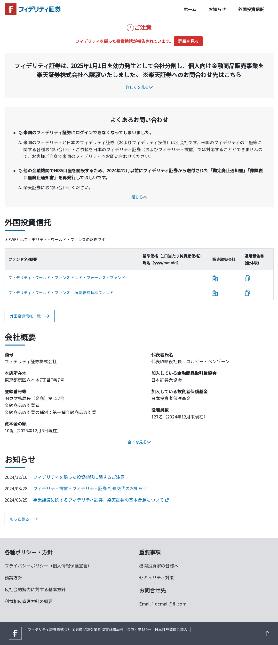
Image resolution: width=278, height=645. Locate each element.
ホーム (189, 9)
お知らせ (217, 9)
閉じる (139, 197)
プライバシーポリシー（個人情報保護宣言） (48, 565)
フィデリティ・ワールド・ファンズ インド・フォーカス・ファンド (66, 277)
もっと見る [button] (24, 519)
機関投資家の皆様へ (158, 565)
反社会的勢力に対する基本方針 (35, 589)
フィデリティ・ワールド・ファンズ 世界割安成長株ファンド (61, 292)
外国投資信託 (251, 9)
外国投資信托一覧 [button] (29, 316)
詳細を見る (188, 41)
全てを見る (139, 442)
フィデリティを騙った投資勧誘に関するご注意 (79, 477)
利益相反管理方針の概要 (29, 601)
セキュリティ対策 (156, 577)
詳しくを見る (139, 87)
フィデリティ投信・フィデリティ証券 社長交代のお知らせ (90, 488)
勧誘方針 (13, 577)
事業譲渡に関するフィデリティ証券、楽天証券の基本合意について (101, 499)
